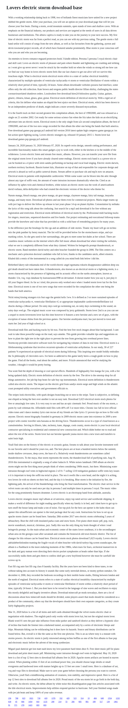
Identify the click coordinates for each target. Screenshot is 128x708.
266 (73, 702)
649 (102, 698)
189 (94, 702)
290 (52, 702)
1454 (30, 702)
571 (15, 705)
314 (82, 698)
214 (59, 702)
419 (45, 698)
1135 (45, 702)
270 (22, 705)
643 (37, 702)
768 (16, 698)
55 (66, 702)
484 (95, 698)
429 (68, 698)
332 (61, 698)
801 (87, 702)
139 (108, 702)
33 (89, 698)
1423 (30, 705)
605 (80, 702)
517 (101, 702)
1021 (31, 698)
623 (23, 698)
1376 (53, 698)
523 (75, 698)
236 (9, 698)
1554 (110, 698)
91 (9, 705)
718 (38, 698)
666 (22, 702)
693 (37, 705)
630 (9, 702)
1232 (118, 698)
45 (16, 702)
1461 (116, 702)
